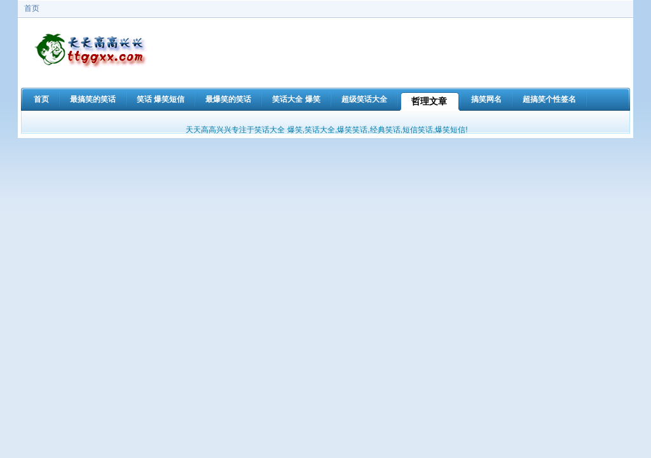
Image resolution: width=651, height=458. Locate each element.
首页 (31, 8)
